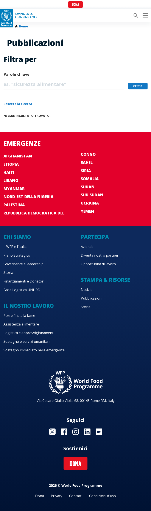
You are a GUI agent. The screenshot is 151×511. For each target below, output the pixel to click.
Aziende (87, 246)
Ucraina (90, 203)
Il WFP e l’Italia (14, 246)
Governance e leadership (23, 264)
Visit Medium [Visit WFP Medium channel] (99, 431)
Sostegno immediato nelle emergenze (34, 350)
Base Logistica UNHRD (21, 289)
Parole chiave (16, 74)
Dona (75, 5)
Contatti (75, 496)
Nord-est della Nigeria (28, 196)
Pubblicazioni (91, 298)
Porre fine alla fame (19, 315)
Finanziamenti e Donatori (23, 281)
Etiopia (11, 164)
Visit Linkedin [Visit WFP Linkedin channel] (87, 431)
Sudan (88, 186)
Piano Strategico (16, 255)
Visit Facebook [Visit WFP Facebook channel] (64, 431)
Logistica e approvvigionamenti (28, 332)
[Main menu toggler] (144, 15)
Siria (86, 170)
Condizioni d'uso (102, 496)
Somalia (90, 178)
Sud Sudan (92, 194)
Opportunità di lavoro (98, 264)
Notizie (86, 289)
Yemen (87, 211)
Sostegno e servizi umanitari (26, 341)
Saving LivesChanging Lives (26, 16)
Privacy (56, 496)
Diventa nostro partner (99, 255)
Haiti (8, 172)
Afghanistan (17, 156)
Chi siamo (17, 236)
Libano (10, 180)
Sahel (87, 162)
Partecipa (95, 236)
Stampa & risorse (105, 279)
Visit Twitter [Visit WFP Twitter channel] (52, 431)
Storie (85, 307)
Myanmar (14, 188)
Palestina (14, 204)
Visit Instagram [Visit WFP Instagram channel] (75, 431)
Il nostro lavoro (28, 305)
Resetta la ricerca (17, 104)
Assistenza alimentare (21, 324)
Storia (8, 272)
